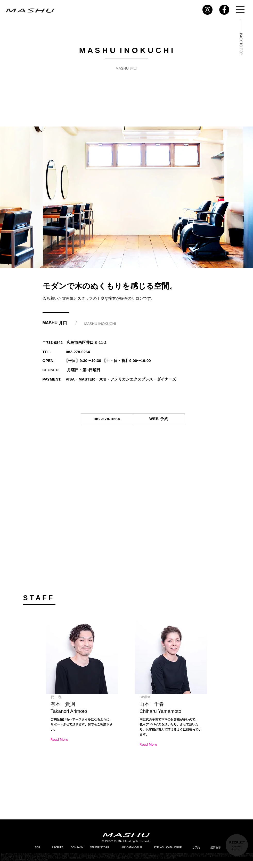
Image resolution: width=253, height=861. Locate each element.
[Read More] (60, 739)
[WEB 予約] (159, 419)
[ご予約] (196, 847)
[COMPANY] (77, 847)
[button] (240, 9)
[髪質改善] (215, 847)
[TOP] (37, 847)
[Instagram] (207, 10)
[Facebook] (224, 10)
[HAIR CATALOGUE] (130, 847)
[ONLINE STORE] (99, 847)
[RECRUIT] (57, 847)
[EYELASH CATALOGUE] (167, 847)
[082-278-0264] (107, 419)
